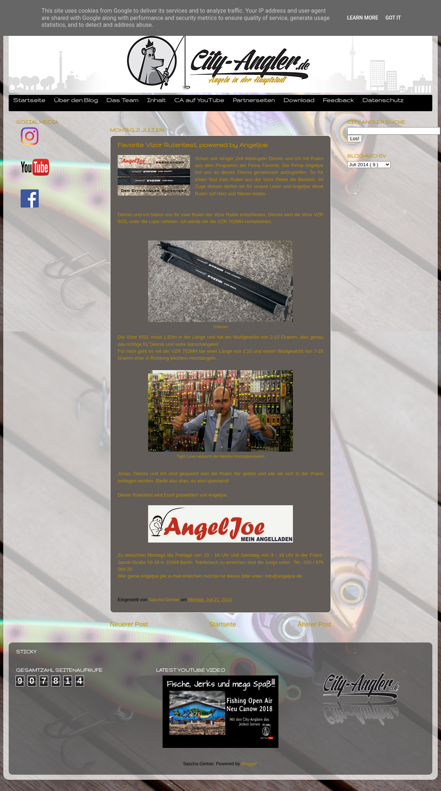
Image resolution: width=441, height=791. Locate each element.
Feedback (338, 100)
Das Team (122, 100)
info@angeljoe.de (283, 576)
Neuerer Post (129, 624)
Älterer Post (314, 624)
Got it (393, 18)
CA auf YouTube (199, 100)
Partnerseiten (254, 100)
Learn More (362, 18)
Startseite (29, 100)
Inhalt (156, 100)
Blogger (249, 763)
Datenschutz (383, 100)
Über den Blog (76, 100)
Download (299, 100)
